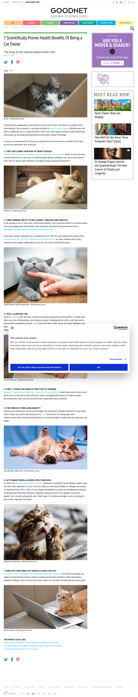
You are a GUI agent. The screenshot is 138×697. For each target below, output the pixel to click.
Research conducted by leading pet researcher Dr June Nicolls (31, 392)
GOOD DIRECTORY (32, 2)
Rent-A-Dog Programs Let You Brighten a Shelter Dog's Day (31, 642)
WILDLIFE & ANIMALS (28, 27)
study (35, 323)
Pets (11, 70)
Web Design (82, 687)
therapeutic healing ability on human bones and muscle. (29, 229)
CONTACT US (17, 2)
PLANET (15, 27)
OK (98, 367)
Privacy (42, 687)
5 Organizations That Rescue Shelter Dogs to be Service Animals (33, 645)
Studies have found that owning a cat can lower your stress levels (34, 154)
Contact (16, 687)
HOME (6, 27)
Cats (44, 414)
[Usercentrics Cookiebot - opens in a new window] (116, 328)
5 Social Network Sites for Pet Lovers (21, 649)
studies (14, 316)
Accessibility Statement (101, 687)
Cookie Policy (54, 687)
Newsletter (69, 687)
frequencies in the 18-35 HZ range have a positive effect (29, 239)
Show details (116, 359)
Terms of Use (29, 687)
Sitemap (119, 687)
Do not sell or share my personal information (39, 367)
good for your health (59, 128)
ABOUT (6, 2)
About (6, 687)
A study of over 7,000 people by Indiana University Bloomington (32, 573)
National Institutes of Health (29, 483)
